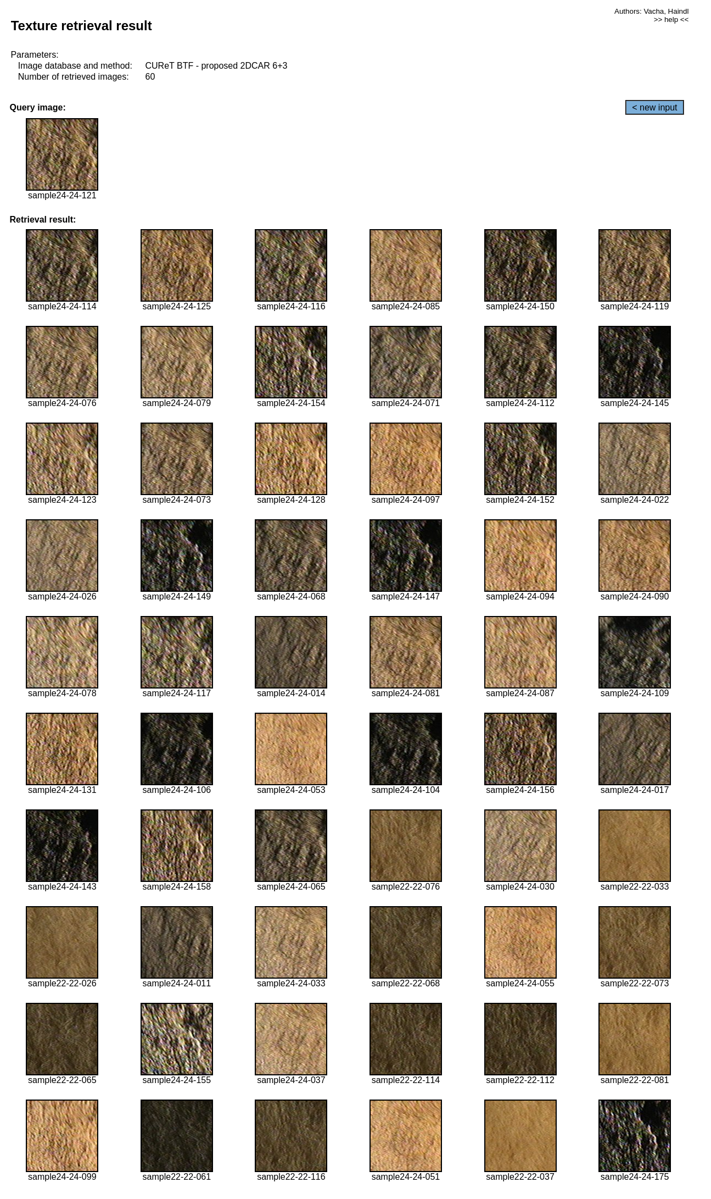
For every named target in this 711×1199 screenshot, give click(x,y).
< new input (654, 107)
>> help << (671, 19)
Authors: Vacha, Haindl (651, 11)
